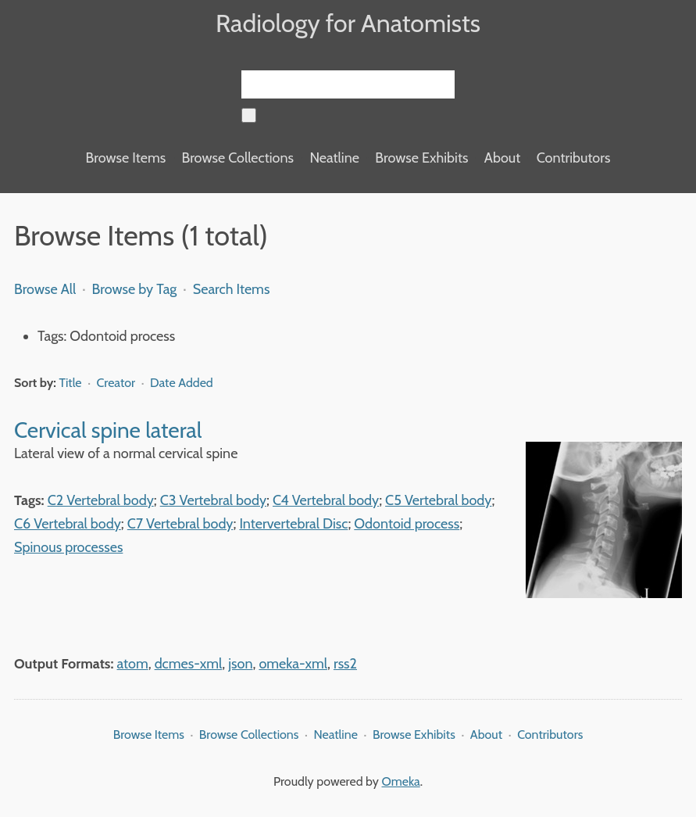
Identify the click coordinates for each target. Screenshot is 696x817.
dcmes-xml (189, 663)
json (240, 663)
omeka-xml (293, 663)
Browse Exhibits (421, 158)
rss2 (345, 663)
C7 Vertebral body (180, 523)
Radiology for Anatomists (348, 23)
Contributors (574, 158)
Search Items (231, 289)
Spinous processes (68, 547)
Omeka (401, 781)
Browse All (45, 289)
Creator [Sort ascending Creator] (117, 382)
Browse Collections (238, 158)
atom (132, 663)
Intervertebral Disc (293, 523)
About (502, 158)
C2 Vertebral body (101, 500)
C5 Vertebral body (438, 500)
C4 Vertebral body (326, 500)
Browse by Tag (134, 289)
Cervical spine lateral (108, 430)
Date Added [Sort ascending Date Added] (181, 382)
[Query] (348, 84)
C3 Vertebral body (213, 500)
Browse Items (126, 158)
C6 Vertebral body (67, 523)
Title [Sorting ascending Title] (72, 382)
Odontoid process (406, 523)
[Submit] (248, 115)
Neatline (334, 158)
